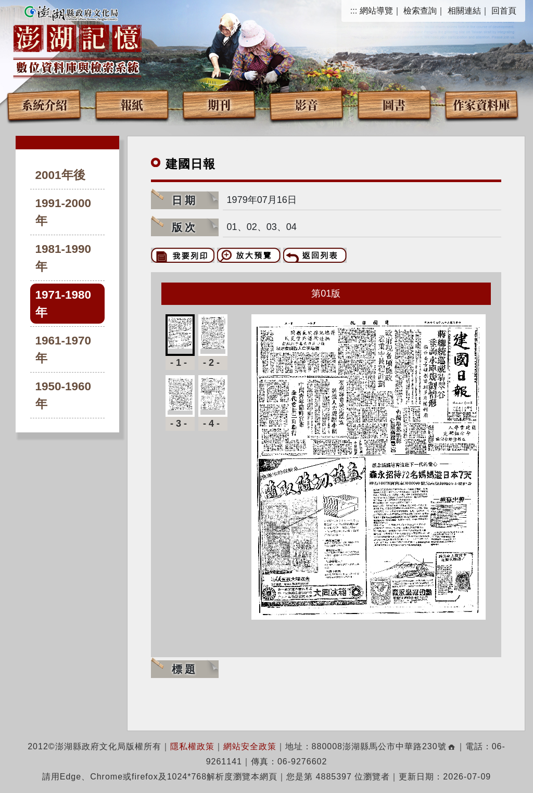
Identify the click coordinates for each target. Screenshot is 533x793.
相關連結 (464, 10)
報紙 (131, 104)
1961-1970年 (63, 349)
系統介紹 (44, 104)
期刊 (219, 104)
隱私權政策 (192, 746)
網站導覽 (376, 10)
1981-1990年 (63, 257)
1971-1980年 (63, 303)
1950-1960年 (63, 395)
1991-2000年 (63, 212)
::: (353, 10)
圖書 (394, 104)
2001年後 (60, 175)
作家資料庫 (481, 104)
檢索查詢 (420, 10)
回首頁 (503, 10)
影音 (306, 104)
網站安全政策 (249, 746)
